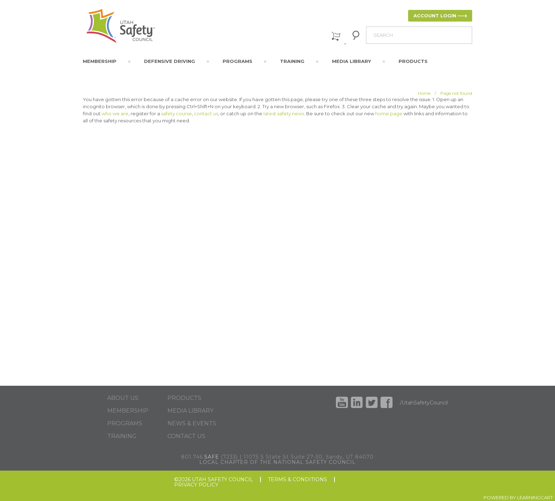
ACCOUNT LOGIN (434, 15)
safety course (176, 113)
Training (292, 61)
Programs (237, 61)
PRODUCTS (184, 398)
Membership (99, 61)
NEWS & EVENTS (191, 423)
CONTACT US (186, 436)
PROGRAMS (124, 423)
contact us (206, 113)
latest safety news (283, 113)
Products (413, 61)
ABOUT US (122, 398)
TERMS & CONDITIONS (297, 479)
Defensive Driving (169, 61)
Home (424, 93)
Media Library (351, 61)
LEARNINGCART (535, 497)
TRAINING (122, 436)
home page (388, 113)
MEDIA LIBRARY (190, 411)
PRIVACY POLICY (196, 485)
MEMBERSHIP (127, 411)
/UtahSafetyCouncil (424, 403)
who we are (115, 113)
